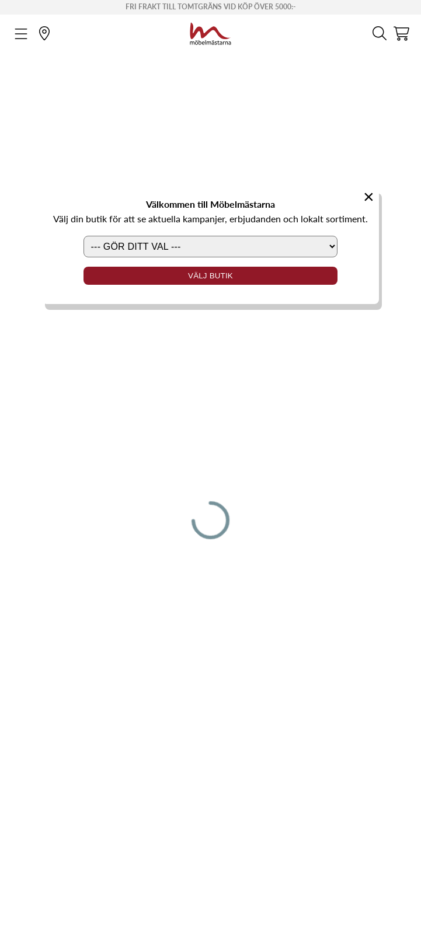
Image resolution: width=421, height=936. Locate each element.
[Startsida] (210, 32)
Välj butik (210, 275)
